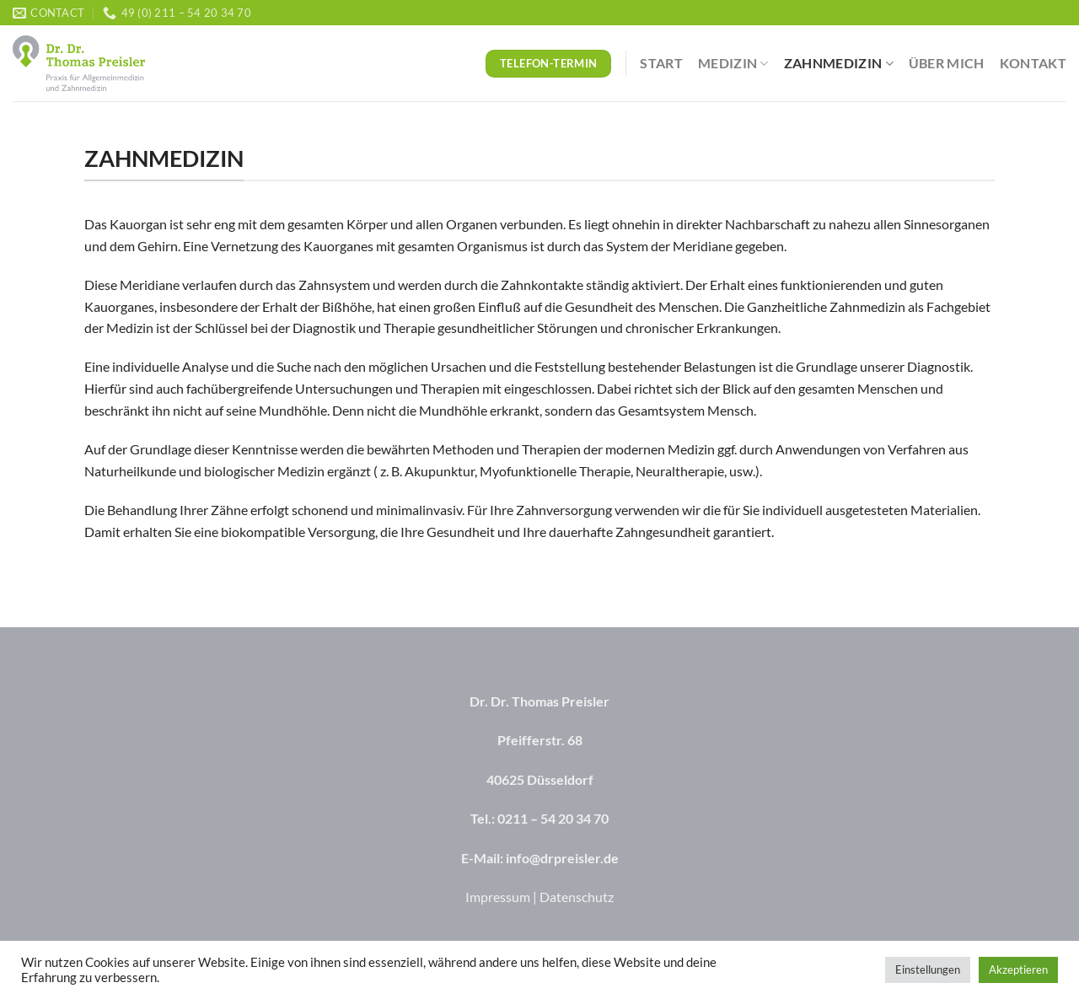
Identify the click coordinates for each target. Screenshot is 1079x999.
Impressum (497, 897)
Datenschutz (577, 897)
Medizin (733, 63)
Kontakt (1033, 63)
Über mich (947, 63)
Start (661, 63)
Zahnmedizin (839, 63)
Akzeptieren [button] (1018, 969)
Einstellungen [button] (927, 969)
